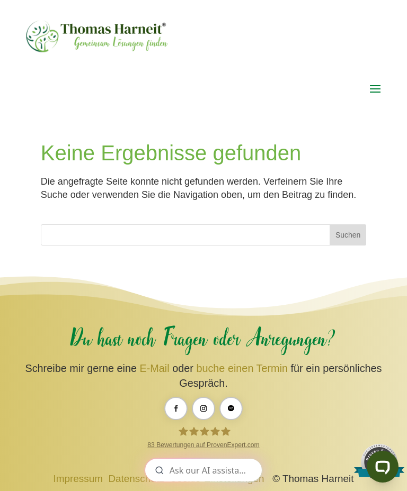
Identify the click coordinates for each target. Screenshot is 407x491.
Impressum (78, 478)
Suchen (347, 235)
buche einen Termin (242, 368)
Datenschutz (136, 478)
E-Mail (154, 368)
